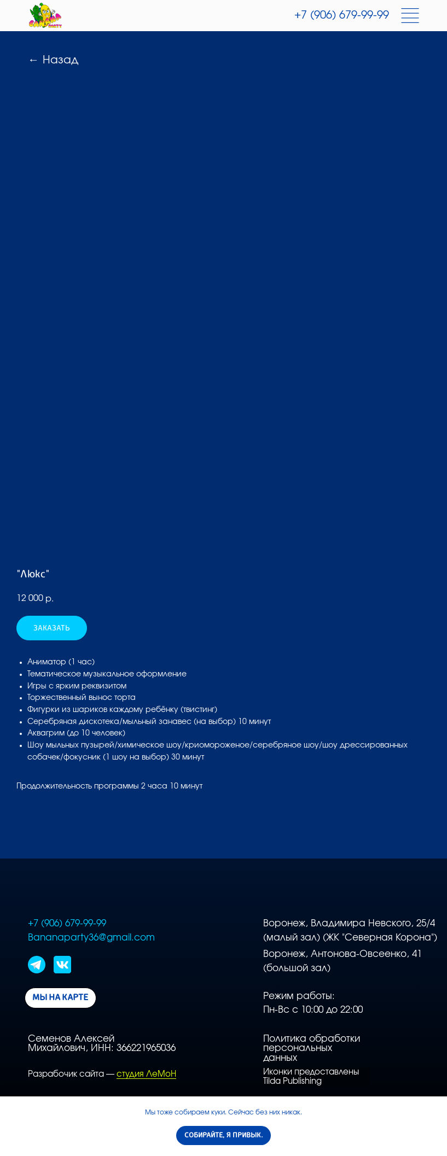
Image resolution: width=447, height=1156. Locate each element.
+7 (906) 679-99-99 (341, 15)
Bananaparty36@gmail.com (91, 937)
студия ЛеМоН (146, 1074)
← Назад (53, 60)
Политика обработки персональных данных (311, 1049)
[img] (45, 15)
